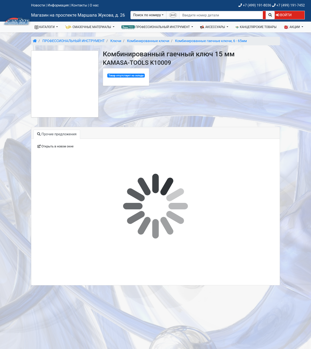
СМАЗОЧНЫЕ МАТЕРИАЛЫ (88, 27)
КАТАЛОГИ (45, 27)
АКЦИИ (292, 27)
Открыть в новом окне (55, 146)
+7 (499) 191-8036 (254, 5)
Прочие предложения (56, 134)
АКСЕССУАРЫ (213, 27)
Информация (58, 5)
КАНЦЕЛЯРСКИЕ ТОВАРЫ (255, 27)
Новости (38, 5)
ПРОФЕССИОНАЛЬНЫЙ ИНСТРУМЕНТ (156, 27)
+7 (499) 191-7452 (288, 5)
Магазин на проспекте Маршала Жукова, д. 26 (78, 15)
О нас (94, 5)
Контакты (79, 5)
